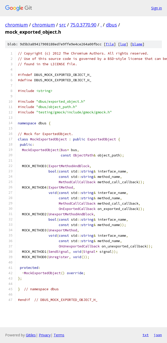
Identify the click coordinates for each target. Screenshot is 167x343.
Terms (59, 335)
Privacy (45, 335)
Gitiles (31, 335)
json (158, 335)
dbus (111, 25)
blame (137, 44)
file (110, 44)
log (123, 44)
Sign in (156, 8)
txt (145, 335)
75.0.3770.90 (83, 25)
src (62, 25)
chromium (16, 25)
